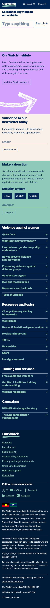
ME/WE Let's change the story (25, 408)
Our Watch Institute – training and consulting (25, 384)
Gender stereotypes (25, 275)
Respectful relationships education (25, 327)
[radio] (4, 196)
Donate (8, 213)
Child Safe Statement (14, 466)
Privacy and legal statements (18, 461)
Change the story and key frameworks (25, 313)
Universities (25, 346)
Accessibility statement (15, 457)
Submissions (9, 452)
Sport (25, 353)
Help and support (11, 471)
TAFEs (25, 340)
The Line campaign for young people (25, 416)
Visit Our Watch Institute (16, 82)
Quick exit (29, 4)
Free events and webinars (25, 376)
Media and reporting (25, 333)
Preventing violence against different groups (25, 268)
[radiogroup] (20, 196)
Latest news (8, 447)
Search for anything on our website (17, 13)
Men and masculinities (25, 282)
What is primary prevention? (25, 241)
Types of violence (25, 295)
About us (7, 443)
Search (42, 23)
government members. (12, 581)
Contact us (8, 475)
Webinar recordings (25, 392)
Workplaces (25, 321)
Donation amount (13, 189)
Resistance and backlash (25, 288)
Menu (42, 4)
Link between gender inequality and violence (25, 249)
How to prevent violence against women (25, 258)
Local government (25, 359)
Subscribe (10, 150)
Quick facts (25, 234)
